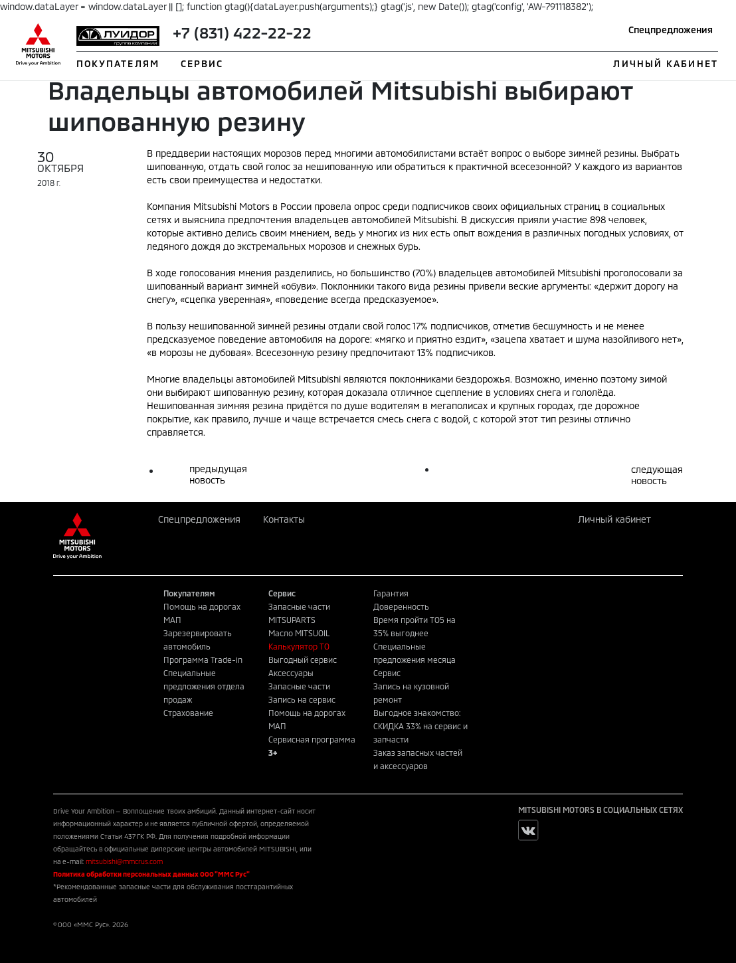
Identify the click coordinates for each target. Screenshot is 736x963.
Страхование (188, 712)
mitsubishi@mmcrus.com (124, 861)
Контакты (284, 519)
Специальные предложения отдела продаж (203, 686)
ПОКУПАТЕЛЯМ (117, 63)
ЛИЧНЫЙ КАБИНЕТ (665, 63)
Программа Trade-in (202, 659)
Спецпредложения (670, 29)
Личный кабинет (614, 519)
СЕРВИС (202, 63)
